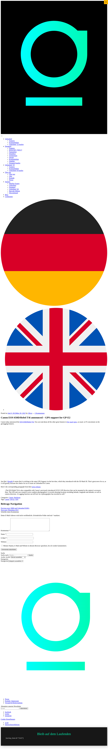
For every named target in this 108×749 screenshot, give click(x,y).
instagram (8, 718)
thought (10, 481)
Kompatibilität (14, 142)
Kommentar (5, 533)
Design (11, 157)
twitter (7, 716)
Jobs (10, 176)
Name (3, 537)
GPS (16, 499)
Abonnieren (23, 711)
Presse (11, 180)
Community (9, 196)
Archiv (8, 560)
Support (7, 182)
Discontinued (13, 193)
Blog (6, 195)
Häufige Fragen (14, 183)
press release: (36, 487)
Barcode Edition (14, 191)
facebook (8, 714)
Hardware (17, 497)
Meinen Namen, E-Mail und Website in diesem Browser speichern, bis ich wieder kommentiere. (35, 548)
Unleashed (8, 139)
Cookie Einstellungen (8, 722)
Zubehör (12, 161)
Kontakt (11, 178)
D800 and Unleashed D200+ (15, 508)
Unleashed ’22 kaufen (16, 144)
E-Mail (4, 540)
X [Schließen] (106, 2)
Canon (11, 497)
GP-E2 (12, 499)
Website (3, 544)
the (68, 422)
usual (71, 422)
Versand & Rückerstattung (13, 705)
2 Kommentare (40, 413)
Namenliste (13, 152)
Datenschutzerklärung (12, 727)
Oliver (30, 413)
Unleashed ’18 (10, 165)
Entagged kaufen (14, 163)
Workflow (12, 154)
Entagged (8, 146)
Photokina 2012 (9, 510)
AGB (6, 725)
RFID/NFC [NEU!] (15, 150)
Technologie (13, 156)
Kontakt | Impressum (12, 703)
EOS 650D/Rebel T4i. (27, 422)
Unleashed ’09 (14, 189)
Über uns (8, 172)
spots (75, 422)
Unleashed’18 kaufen (16, 170)
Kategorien (4, 563)
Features (12, 141)
